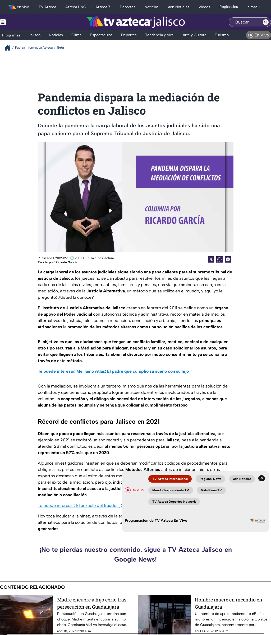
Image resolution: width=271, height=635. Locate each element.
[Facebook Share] (228, 259)
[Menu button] (21, 22)
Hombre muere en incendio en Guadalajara (228, 603)
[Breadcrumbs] (9, 47)
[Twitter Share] (211, 259)
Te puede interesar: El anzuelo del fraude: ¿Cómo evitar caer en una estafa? (110, 505)
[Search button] (266, 22)
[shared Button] (219, 259)
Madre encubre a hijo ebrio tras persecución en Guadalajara (91, 603)
